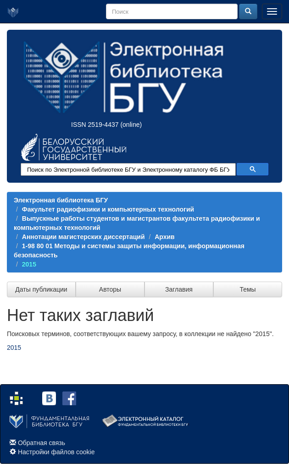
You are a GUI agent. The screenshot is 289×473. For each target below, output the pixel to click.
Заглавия (179, 289)
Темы (247, 289)
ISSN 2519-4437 (95, 124)
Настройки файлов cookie (56, 452)
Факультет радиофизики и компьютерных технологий (108, 209)
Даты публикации (41, 289)
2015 (29, 264)
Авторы (110, 289)
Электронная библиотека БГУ (61, 200)
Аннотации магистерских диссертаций (83, 236)
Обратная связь (41, 442)
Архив (164, 236)
